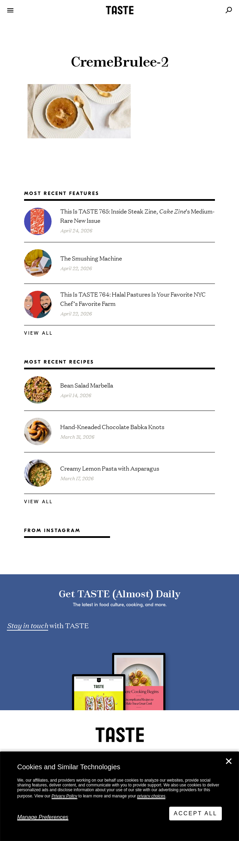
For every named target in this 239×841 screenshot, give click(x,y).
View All (38, 333)
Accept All (195, 813)
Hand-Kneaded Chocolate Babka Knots (112, 426)
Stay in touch (27, 625)
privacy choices (151, 796)
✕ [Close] (229, 761)
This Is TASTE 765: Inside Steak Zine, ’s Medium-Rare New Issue (137, 215)
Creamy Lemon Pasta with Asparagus (109, 468)
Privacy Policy (64, 796)
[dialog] (119, 796)
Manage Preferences (42, 817)
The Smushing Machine (91, 258)
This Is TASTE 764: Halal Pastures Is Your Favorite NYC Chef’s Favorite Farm (133, 299)
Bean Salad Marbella (86, 385)
